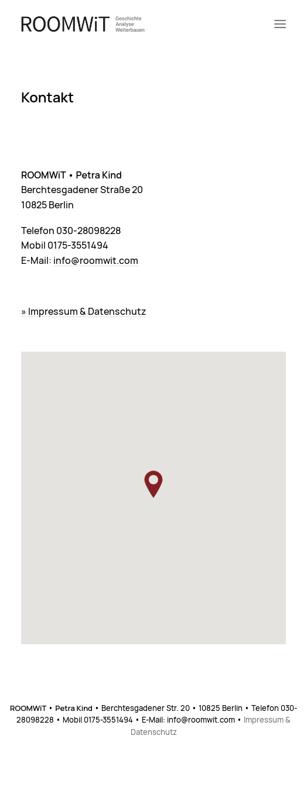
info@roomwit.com (95, 261)
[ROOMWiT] (83, 24)
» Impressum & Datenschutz (83, 312)
